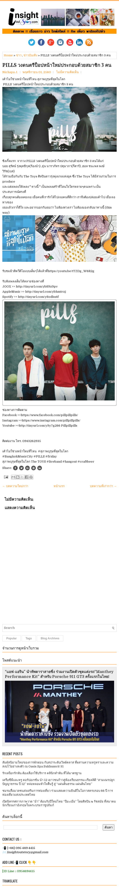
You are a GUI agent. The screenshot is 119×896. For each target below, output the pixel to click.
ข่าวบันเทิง (30, 55)
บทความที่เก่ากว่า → (103, 486)
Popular (11, 638)
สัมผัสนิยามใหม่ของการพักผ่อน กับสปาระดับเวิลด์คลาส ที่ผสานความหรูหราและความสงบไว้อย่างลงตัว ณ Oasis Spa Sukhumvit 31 (58, 764)
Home (8, 55)
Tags (29, 638)
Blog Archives (50, 638)
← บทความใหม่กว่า (15, 486)
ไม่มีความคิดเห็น (67, 72)
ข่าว (18, 55)
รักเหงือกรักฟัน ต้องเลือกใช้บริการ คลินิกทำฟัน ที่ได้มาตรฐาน (42, 773)
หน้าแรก (59, 486)
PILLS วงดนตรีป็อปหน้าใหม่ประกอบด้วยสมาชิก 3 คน (56, 65)
